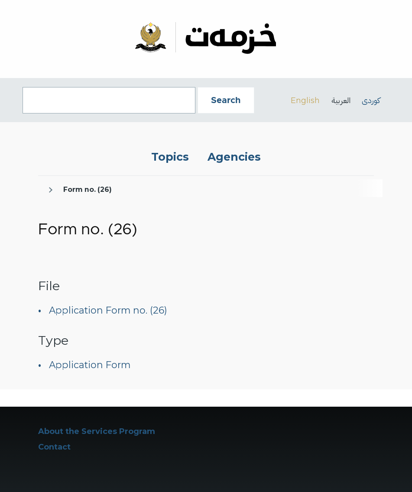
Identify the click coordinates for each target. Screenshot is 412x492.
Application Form (89, 364)
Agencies (234, 156)
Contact (54, 447)
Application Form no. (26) (108, 310)
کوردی (371, 100)
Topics (170, 156)
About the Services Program (96, 431)
